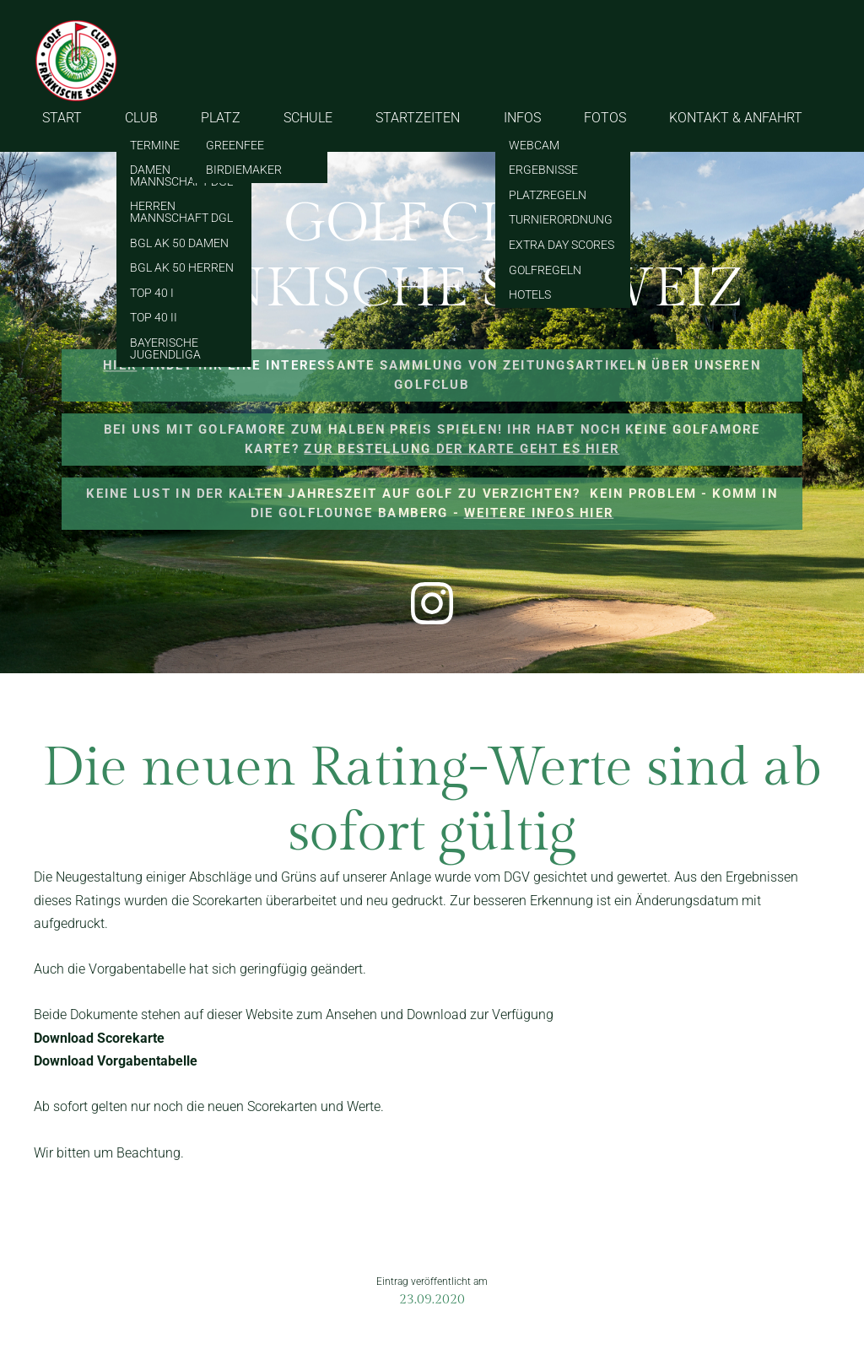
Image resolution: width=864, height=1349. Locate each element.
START (62, 118)
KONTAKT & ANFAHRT (735, 118)
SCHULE (308, 118)
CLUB (141, 118)
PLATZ (220, 118)
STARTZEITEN (417, 118)
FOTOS (605, 118)
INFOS (522, 118)
